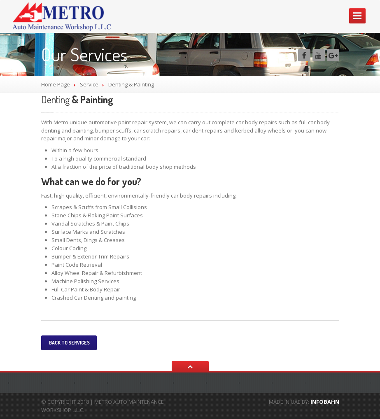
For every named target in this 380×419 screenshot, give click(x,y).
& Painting (77, 99)
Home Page (55, 84)
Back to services (69, 343)
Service (89, 84)
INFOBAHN (324, 401)
